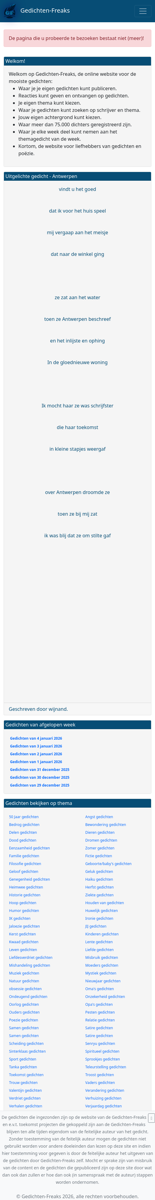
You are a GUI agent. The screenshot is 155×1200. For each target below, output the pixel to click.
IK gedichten (20, 918)
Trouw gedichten (23, 1082)
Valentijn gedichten (25, 1090)
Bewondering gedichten (105, 824)
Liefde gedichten (99, 949)
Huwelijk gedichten (101, 910)
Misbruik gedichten (101, 957)
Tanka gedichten (23, 1067)
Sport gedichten (22, 1059)
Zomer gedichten (100, 848)
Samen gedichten (24, 1027)
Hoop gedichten (22, 902)
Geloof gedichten (23, 871)
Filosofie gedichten (25, 863)
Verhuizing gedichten (103, 1098)
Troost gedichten (99, 1074)
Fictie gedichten (98, 855)
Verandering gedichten (104, 1090)
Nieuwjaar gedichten (103, 981)
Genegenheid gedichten (29, 879)
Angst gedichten (99, 816)
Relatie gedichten (100, 1020)
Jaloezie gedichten (24, 926)
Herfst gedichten (99, 887)
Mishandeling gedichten (29, 965)
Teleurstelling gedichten (105, 1067)
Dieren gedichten (100, 832)
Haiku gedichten (99, 879)
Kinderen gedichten (101, 934)
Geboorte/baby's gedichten (108, 863)
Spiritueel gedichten (102, 1051)
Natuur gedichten (24, 981)
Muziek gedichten (24, 973)
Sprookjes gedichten (102, 1059)
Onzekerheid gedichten (105, 996)
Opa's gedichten (99, 1004)
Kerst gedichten (22, 934)
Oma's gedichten (99, 988)
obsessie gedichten (25, 988)
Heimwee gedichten (26, 887)
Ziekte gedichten (99, 895)
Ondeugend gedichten (28, 996)
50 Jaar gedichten (24, 816)
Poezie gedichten (23, 1020)
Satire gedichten (99, 1027)
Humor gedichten (24, 910)
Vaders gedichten (100, 1082)
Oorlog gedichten (24, 1004)
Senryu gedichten (100, 1043)
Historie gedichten (24, 895)
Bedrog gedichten (24, 824)
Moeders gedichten (101, 965)
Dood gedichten (22, 840)
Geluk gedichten (99, 871)
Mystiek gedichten (100, 973)
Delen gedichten (23, 832)
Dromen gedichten (101, 840)
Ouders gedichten (24, 1012)
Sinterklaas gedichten (27, 1051)
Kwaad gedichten (23, 941)
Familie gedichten (24, 855)
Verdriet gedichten (24, 1098)
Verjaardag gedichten (103, 1106)
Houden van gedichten (104, 902)
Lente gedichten (99, 941)
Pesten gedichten (100, 1012)
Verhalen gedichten (25, 1106)
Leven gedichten (23, 949)
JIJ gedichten (95, 926)
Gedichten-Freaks (37, 11)
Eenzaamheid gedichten (29, 848)
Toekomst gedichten (26, 1074)
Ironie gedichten (99, 918)
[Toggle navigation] (142, 11)
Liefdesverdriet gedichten (31, 957)
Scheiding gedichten (26, 1043)
